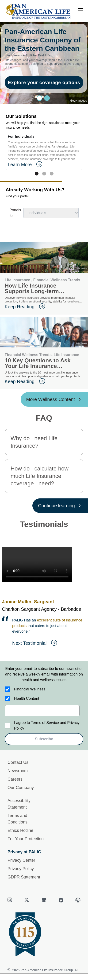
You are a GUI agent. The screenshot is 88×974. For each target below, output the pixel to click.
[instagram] (10, 900)
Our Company (21, 787)
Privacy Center (21, 860)
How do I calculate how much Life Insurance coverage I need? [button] (40, 476)
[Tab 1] (44, 173)
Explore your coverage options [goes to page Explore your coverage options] (44, 82)
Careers (15, 779)
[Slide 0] (39, 98)
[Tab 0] (36, 173)
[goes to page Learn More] (44, 164)
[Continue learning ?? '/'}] (60, 505)
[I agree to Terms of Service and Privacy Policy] (7, 725)
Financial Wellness (29, 689)
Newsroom (18, 770)
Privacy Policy (21, 868)
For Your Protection (26, 839)
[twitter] (27, 900)
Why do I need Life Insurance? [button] (34, 442)
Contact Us (18, 762)
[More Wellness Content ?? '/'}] (54, 399)
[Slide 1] (47, 98)
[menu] (80, 10)
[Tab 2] (52, 173)
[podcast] (78, 900)
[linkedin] (44, 900)
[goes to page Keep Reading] (44, 306)
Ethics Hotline (20, 830)
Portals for (15, 213)
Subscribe (44, 739)
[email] (42, 710)
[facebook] (61, 900)
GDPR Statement (24, 877)
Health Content (26, 698)
